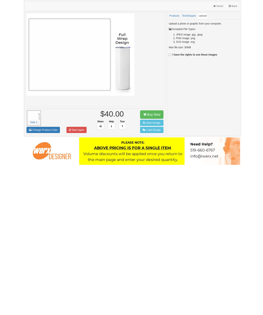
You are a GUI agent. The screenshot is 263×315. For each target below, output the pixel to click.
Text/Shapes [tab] (189, 15)
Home (218, 6)
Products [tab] (174, 15)
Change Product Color (43, 129)
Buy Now (151, 114)
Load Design (152, 129)
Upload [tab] (203, 15)
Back (233, 6)
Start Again (76, 129)
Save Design (151, 122)
